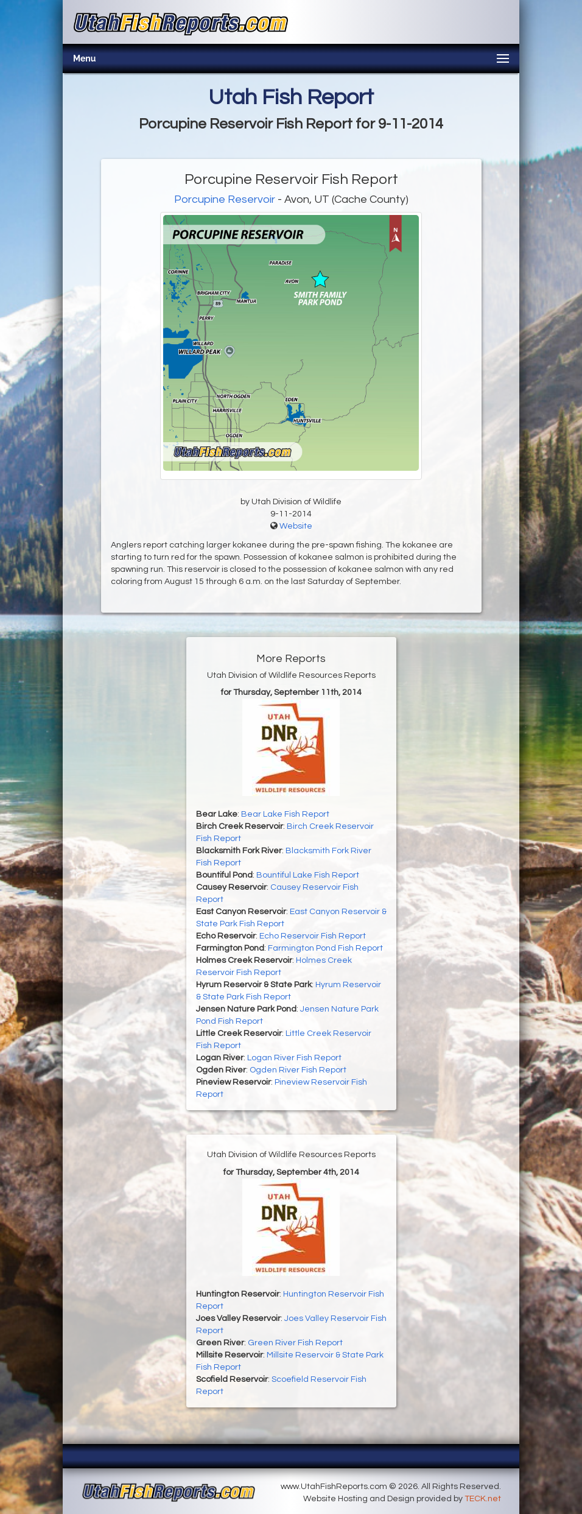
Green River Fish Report (295, 1343)
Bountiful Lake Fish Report (307, 875)
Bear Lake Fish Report (285, 814)
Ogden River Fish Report (298, 1070)
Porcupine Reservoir (224, 199)
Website (295, 526)
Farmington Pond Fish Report (325, 948)
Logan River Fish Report (294, 1058)
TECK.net (483, 1499)
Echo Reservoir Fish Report (312, 936)
